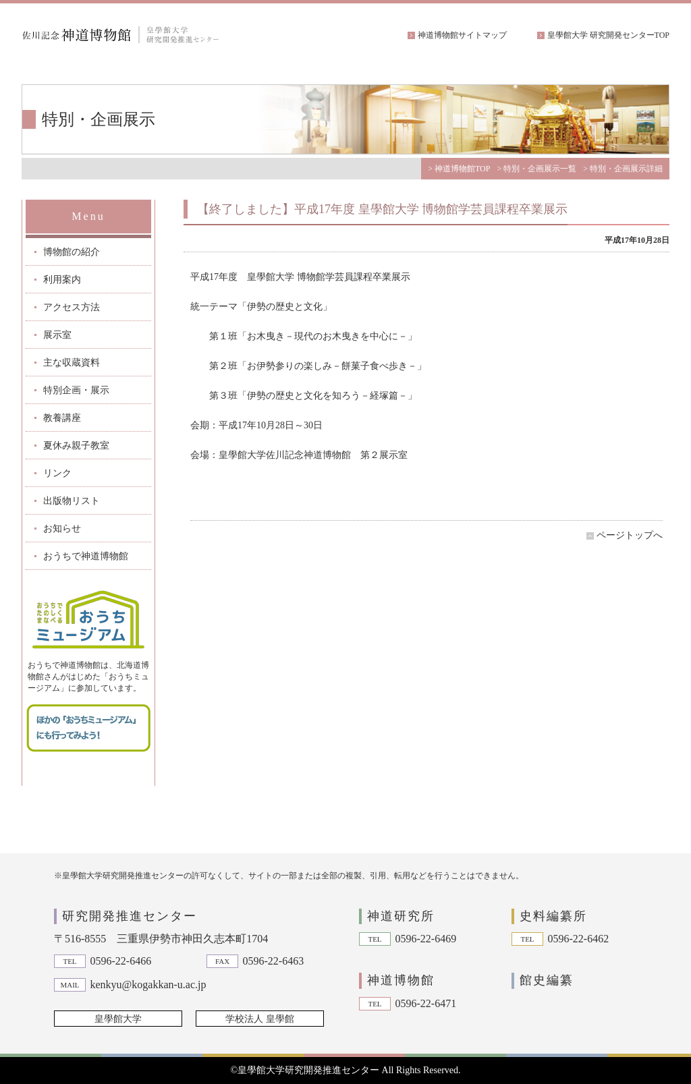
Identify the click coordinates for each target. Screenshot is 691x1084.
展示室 (57, 335)
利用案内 (62, 280)
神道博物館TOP (462, 168)
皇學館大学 (118, 1019)
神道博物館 (401, 980)
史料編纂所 (553, 916)
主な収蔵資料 (71, 363)
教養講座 (62, 418)
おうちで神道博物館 (85, 556)
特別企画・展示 (76, 390)
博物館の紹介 (71, 252)
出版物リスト (71, 501)
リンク (57, 473)
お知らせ (62, 528)
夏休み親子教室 (76, 445)
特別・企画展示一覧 (539, 168)
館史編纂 (547, 980)
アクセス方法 (71, 307)
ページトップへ (630, 535)
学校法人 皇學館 (259, 1019)
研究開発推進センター (129, 916)
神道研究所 (401, 916)
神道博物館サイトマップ (462, 35)
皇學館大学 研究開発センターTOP (608, 35)
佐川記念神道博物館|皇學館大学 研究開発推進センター (123, 35)
